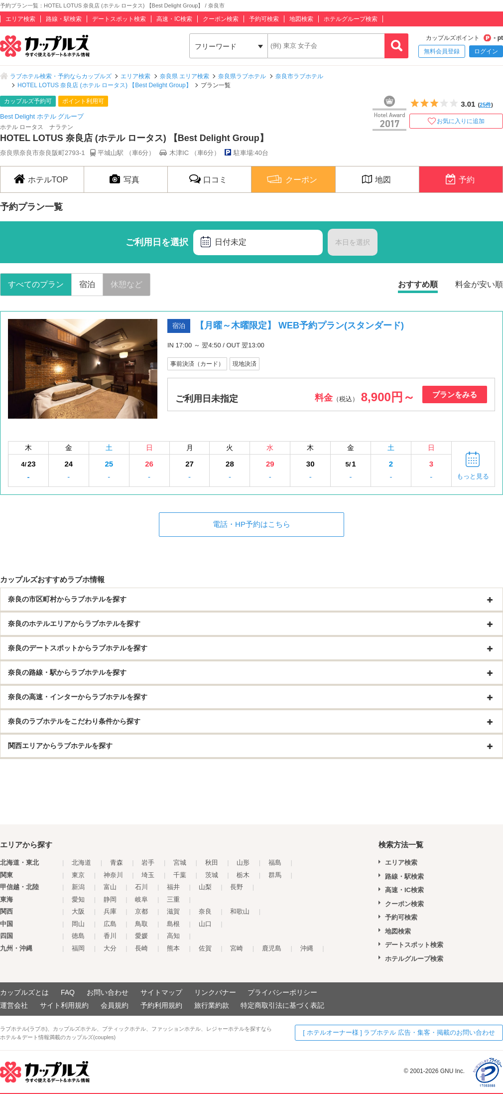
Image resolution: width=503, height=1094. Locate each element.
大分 (110, 948)
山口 (205, 924)
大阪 (78, 911)
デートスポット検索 (119, 18)
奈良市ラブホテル (299, 76)
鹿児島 (271, 948)
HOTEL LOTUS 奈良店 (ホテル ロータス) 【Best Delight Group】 (104, 85)
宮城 (179, 862)
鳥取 (141, 924)
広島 (110, 924)
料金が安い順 (479, 284)
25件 (485, 105)
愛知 (78, 899)
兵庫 (110, 911)
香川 (110, 935)
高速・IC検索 (174, 18)
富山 (110, 887)
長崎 (141, 948)
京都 (141, 911)
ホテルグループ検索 (350, 18)
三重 (173, 899)
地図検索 (301, 18)
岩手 (147, 862)
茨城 (211, 875)
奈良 (205, 911)
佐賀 (205, 948)
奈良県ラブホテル (242, 76)
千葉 (179, 875)
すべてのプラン (36, 284)
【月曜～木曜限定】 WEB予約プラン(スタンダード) (299, 325)
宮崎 (236, 948)
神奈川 (113, 875)
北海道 (81, 862)
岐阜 (141, 899)
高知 (173, 935)
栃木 (243, 875)
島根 (173, 924)
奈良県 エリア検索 (184, 76)
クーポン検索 (221, 18)
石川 (141, 887)
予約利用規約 (161, 1005)
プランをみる (454, 394)
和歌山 (240, 911)
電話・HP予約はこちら (251, 524)
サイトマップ (161, 992)
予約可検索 (264, 18)
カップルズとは (24, 992)
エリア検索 (20, 18)
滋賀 (173, 911)
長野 (236, 887)
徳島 (78, 935)
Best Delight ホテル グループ (42, 116)
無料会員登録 (442, 51)
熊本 (173, 948)
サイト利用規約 (64, 1005)
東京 (78, 875)
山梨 (205, 887)
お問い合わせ (107, 992)
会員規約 (114, 1005)
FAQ (68, 992)
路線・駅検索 (64, 18)
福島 (274, 862)
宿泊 (87, 284)
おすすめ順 (418, 284)
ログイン (486, 51)
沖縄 (306, 948)
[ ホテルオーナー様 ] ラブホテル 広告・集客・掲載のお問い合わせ (399, 1032)
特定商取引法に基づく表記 (282, 1005)
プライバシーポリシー (282, 992)
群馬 (274, 875)
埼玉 (147, 875)
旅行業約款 (211, 1005)
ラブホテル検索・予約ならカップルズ (61, 76)
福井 (173, 887)
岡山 (78, 924)
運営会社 (14, 1005)
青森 (116, 862)
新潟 (78, 887)
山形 (243, 862)
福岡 (78, 948)
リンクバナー (215, 992)
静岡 (110, 899)
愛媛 (141, 935)
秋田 (211, 862)
